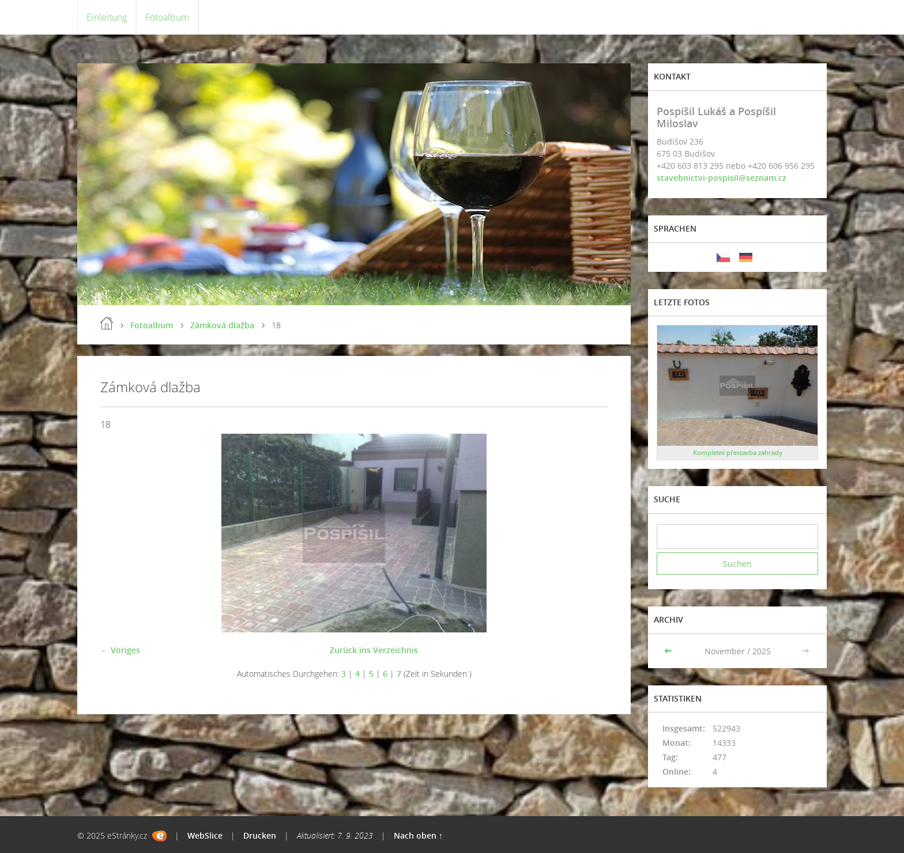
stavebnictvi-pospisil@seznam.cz (721, 177)
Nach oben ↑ (418, 835)
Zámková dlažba (222, 325)
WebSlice (205, 835)
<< (669, 651)
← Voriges (120, 650)
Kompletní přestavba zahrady (737, 452)
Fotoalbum (167, 17)
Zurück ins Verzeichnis (374, 650)
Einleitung (106, 17)
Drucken (259, 835)
